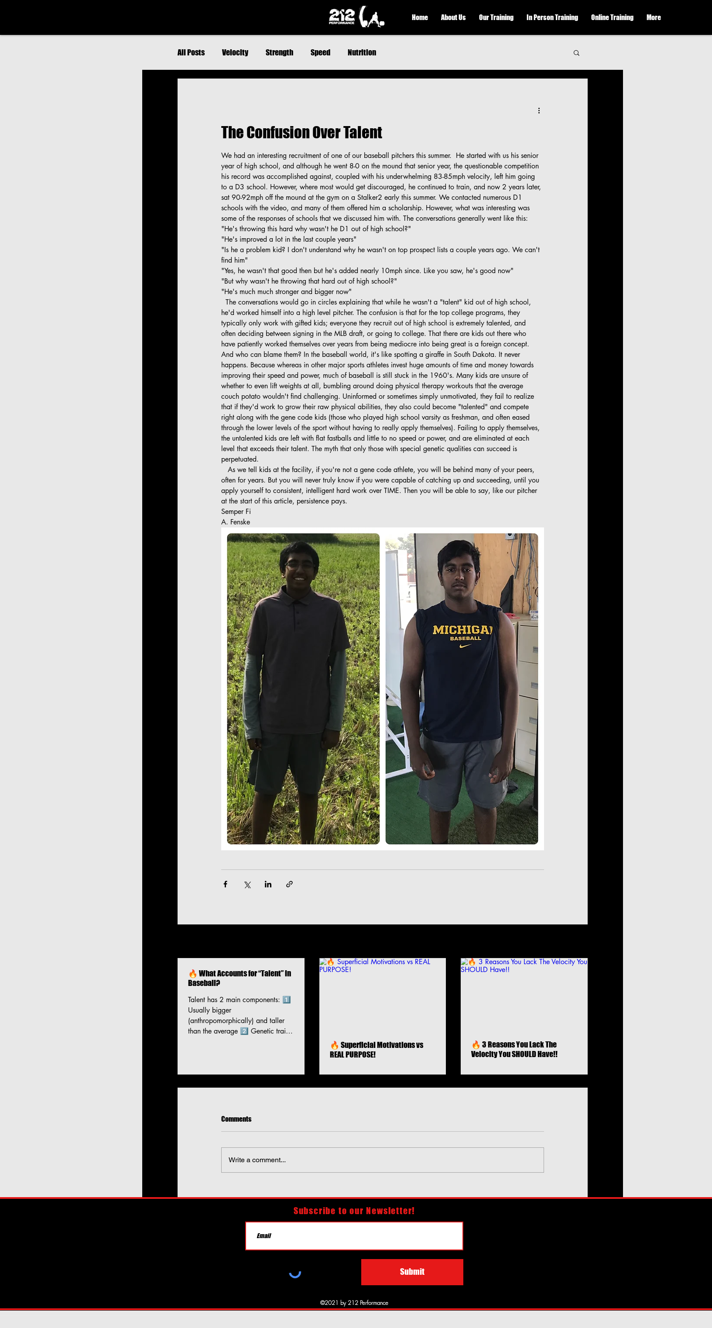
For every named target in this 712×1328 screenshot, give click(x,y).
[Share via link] (289, 884)
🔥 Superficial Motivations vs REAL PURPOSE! (376, 1049)
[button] (453, 17)
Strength (279, 52)
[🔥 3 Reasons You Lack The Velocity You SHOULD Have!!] (524, 993)
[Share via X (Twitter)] (247, 884)
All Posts (191, 52)
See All (578, 942)
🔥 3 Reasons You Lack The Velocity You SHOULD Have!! (514, 1049)
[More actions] (539, 110)
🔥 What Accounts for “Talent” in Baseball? (239, 978)
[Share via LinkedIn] (268, 884)
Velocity (235, 52)
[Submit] (412, 1272)
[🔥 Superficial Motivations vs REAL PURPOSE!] (382, 994)
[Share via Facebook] (225, 884)
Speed (320, 52)
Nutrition (362, 52)
